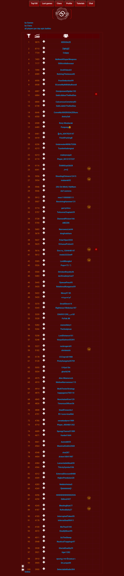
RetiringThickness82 (66, 74)
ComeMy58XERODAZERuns (66, 112)
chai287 (66, 452)
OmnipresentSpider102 (66, 91)
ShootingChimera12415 (66, 176)
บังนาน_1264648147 (66, 250)
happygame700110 (66, 393)
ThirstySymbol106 (66, 467)
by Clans (28, 26)
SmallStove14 (66, 304)
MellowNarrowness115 (66, 382)
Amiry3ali (66, 116)
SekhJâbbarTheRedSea (66, 95)
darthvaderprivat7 (66, 276)
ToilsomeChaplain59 (66, 212)
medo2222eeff (65, 255)
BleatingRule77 (66, 506)
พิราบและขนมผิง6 (66, 414)
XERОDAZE (66, 42)
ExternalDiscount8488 (66, 474)
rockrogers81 (66, 346)
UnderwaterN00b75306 (66, 144)
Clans (59, 3)
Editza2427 (66, 499)
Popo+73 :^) (66, 265)
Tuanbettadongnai (66, 148)
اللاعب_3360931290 (66, 314)
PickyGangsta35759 (66, 361)
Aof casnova (66, 191)
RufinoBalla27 (66, 510)
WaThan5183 (66, 527)
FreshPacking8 (65, 138)
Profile (69, 3)
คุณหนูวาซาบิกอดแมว (65, 559)
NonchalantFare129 (65, 399)
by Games (29, 23)
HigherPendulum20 (66, 478)
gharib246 (66, 371)
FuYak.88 (66, 318)
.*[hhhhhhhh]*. (66, 488)
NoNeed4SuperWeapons (66, 59)
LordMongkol (66, 261)
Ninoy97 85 (66, 293)
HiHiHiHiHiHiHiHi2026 (66, 495)
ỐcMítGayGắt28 (66, 165)
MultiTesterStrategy (66, 389)
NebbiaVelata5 (66, 484)
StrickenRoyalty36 (66, 272)
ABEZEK (66, 223)
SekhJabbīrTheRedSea (66, 106)
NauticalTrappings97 (66, 541)
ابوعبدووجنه (66, 297)
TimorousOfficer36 (66, 403)
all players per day (32, 28)
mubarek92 (66, 180)
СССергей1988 (66, 357)
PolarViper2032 (66, 240)
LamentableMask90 (65, 463)
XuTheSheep (66, 537)
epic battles (46, 28)
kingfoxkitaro (66, 233)
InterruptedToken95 (65, 516)
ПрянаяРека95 (66, 282)
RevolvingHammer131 (66, 201)
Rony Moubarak (66, 123)
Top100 (34, 3)
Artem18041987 (66, 456)
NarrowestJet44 (66, 229)
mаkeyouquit (66, 155)
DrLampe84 (66, 563)
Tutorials (80, 3)
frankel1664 (66, 435)
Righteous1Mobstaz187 (65, 308)
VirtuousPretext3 (65, 244)
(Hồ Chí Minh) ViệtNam (66, 187)
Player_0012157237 (66, 159)
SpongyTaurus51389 (66, 431)
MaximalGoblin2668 (66, 446)
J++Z (66, 170)
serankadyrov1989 (66, 421)
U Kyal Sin (66, 367)
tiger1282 (66, 552)
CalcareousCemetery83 (66, 102)
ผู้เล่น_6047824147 (66, 134)
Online (27, 572)
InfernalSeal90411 (66, 520)
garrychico (65, 208)
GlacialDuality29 (66, 548)
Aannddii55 (66, 442)
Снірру (66, 53)
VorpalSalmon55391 (66, 340)
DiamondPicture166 (66, 219)
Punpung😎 (66, 127)
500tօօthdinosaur (66, 63)
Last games (47, 3)
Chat (91, 3)
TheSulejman (66, 329)
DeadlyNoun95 (66, 531)
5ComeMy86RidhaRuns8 (66, 85)
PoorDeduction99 (66, 80)
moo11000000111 (66, 197)
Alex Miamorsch (66, 378)
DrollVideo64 (66, 70)
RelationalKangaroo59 (66, 286)
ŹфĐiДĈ (66, 49)
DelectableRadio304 (66, 569)
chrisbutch (65, 350)
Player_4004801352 (66, 425)
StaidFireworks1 (66, 410)
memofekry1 (65, 325)
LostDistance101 (66, 335)
